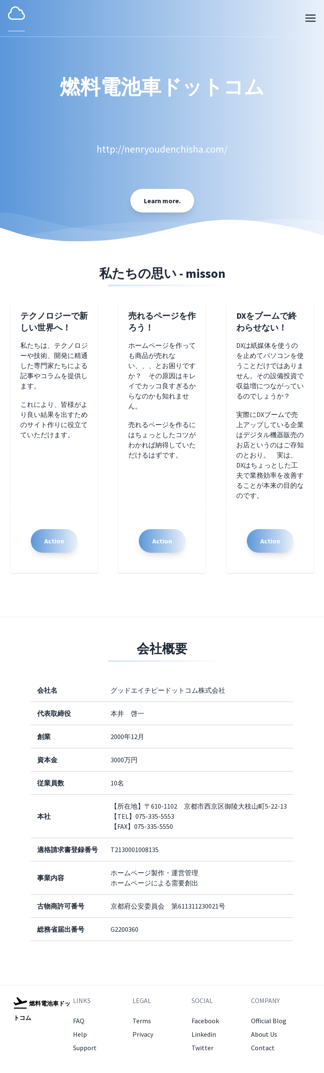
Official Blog (268, 1021)
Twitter (202, 1047)
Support (85, 1047)
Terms (141, 1021)
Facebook (205, 1021)
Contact (263, 1047)
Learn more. (162, 200)
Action (54, 541)
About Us (264, 1034)
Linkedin (204, 1034)
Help (80, 1034)
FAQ (78, 1021)
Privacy (142, 1034)
